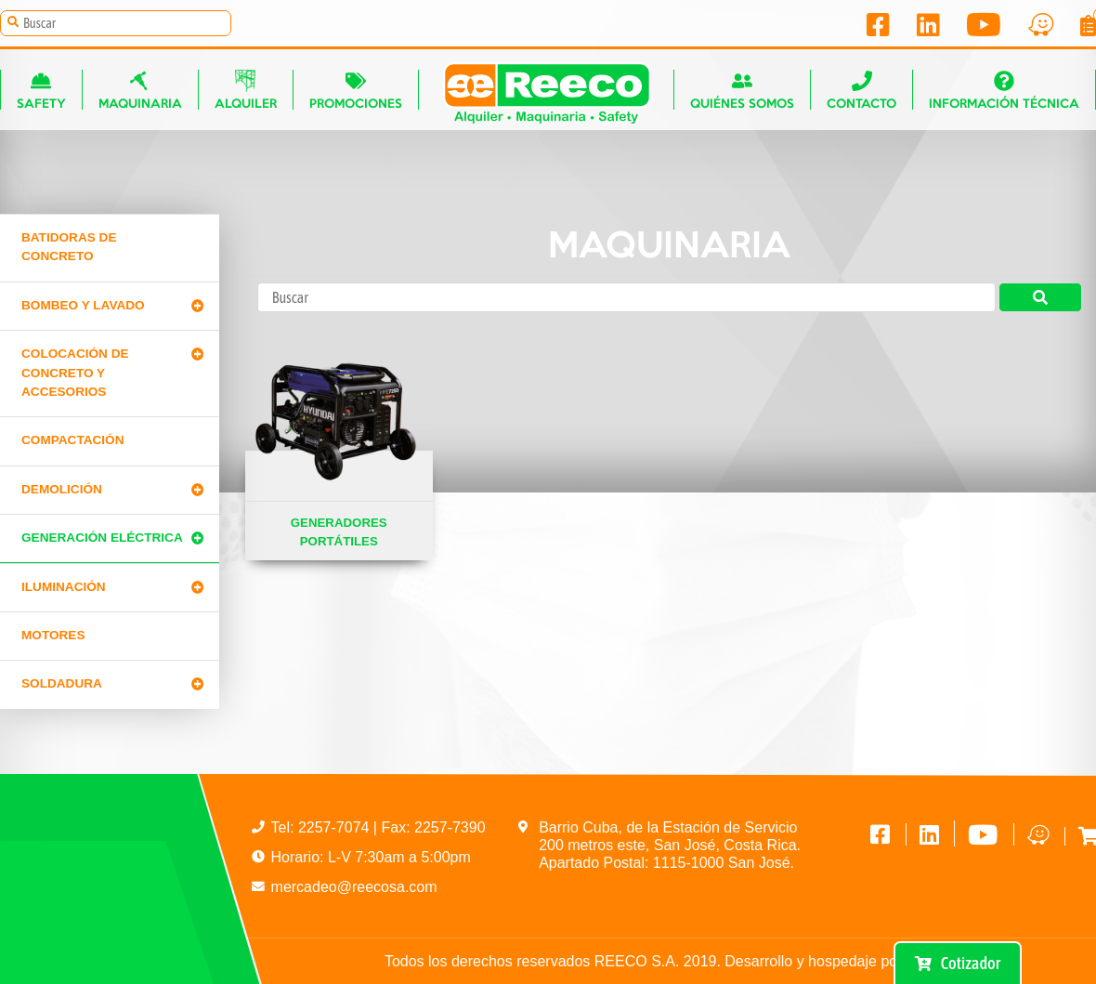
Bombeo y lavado (83, 305)
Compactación (72, 440)
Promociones (355, 90)
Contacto (861, 90)
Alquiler (246, 90)
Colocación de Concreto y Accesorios (75, 373)
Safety (41, 90)
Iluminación (63, 587)
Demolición (61, 489)
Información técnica (1004, 90)
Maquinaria (140, 90)
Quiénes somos (742, 90)
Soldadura (61, 683)
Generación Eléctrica (102, 537)
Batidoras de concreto (68, 246)
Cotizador (957, 963)
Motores (53, 635)
